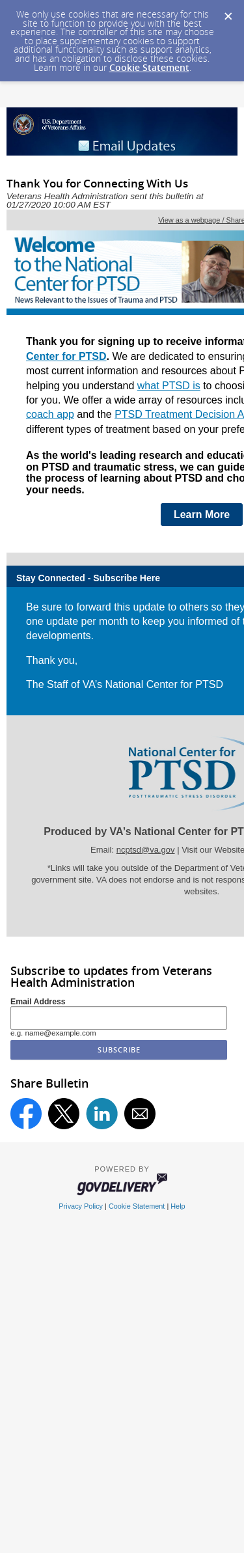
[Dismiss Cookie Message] (227, 12)
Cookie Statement (149, 67)
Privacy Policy (81, 1206)
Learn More (202, 514)
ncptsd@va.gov (145, 850)
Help (177, 1206)
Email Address (38, 1001)
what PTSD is (168, 385)
